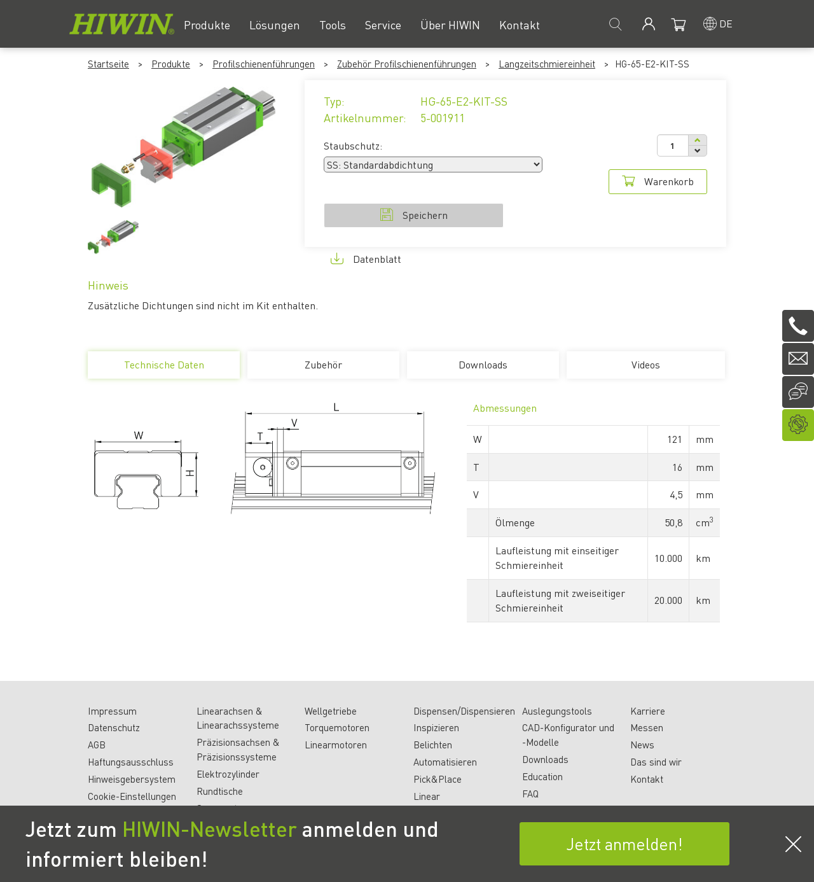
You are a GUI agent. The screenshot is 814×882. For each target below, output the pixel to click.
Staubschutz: (353, 145)
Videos (645, 364)
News (642, 744)
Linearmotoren (336, 744)
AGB (97, 744)
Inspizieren (436, 727)
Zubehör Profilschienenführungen (406, 63)
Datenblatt (366, 258)
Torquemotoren (337, 727)
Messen (646, 727)
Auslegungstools (557, 710)
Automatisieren (445, 761)
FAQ (530, 793)
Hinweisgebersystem (132, 779)
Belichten (432, 744)
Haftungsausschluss (131, 761)
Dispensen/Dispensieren (464, 710)
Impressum (112, 710)
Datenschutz (114, 727)
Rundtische (220, 791)
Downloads (483, 364)
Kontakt (646, 779)
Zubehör (323, 364)
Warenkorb (658, 181)
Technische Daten (163, 368)
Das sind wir (656, 761)
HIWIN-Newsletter (209, 828)
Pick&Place (437, 779)
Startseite (108, 63)
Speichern (414, 214)
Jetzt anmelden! (624, 843)
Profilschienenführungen (263, 63)
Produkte (170, 63)
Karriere (647, 710)
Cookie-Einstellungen (132, 796)
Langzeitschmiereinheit (547, 63)
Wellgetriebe (331, 710)
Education (542, 776)
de (726, 23)
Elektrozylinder (228, 773)
